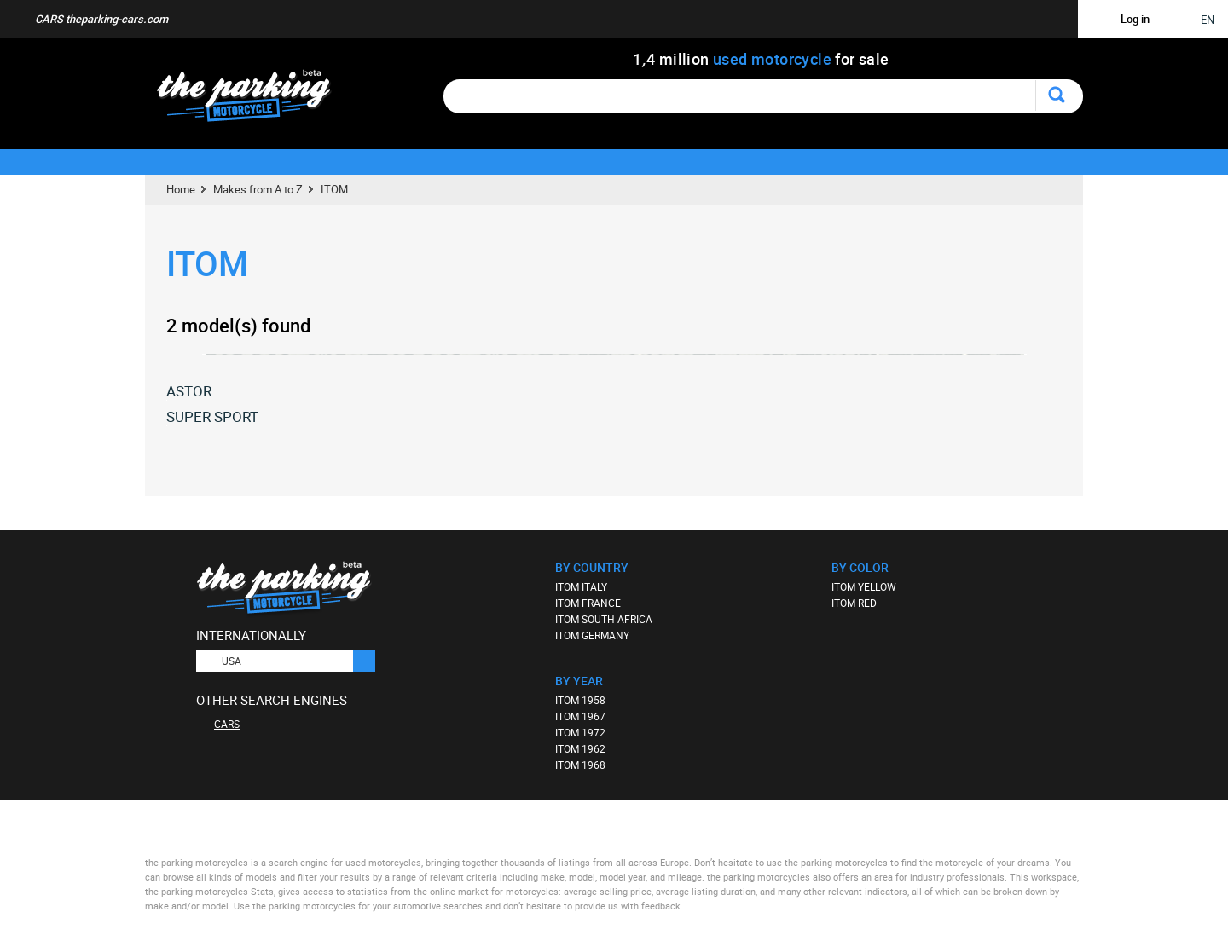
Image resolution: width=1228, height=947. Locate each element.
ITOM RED (854, 602)
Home (180, 189)
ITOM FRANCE (588, 602)
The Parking (253, 100)
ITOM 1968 (580, 764)
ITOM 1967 (580, 716)
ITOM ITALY (581, 586)
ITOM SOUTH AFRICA (603, 619)
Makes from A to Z (258, 189)
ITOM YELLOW (863, 586)
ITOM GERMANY (592, 635)
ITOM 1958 (580, 700)
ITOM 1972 (580, 732)
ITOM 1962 (580, 748)
